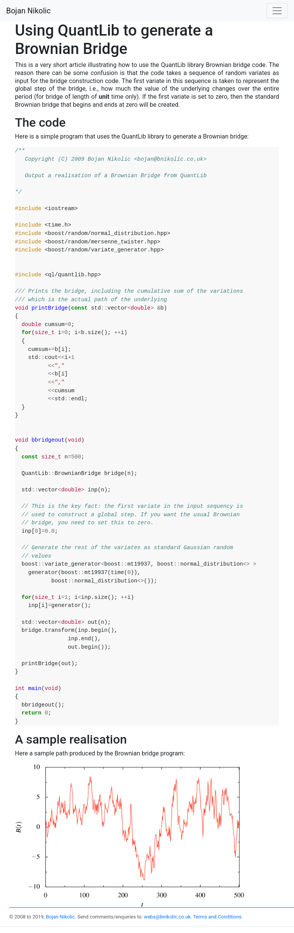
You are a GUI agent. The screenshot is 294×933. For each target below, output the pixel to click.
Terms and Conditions (217, 917)
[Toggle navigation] (277, 10)
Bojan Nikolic (28, 10)
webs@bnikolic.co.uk (167, 917)
